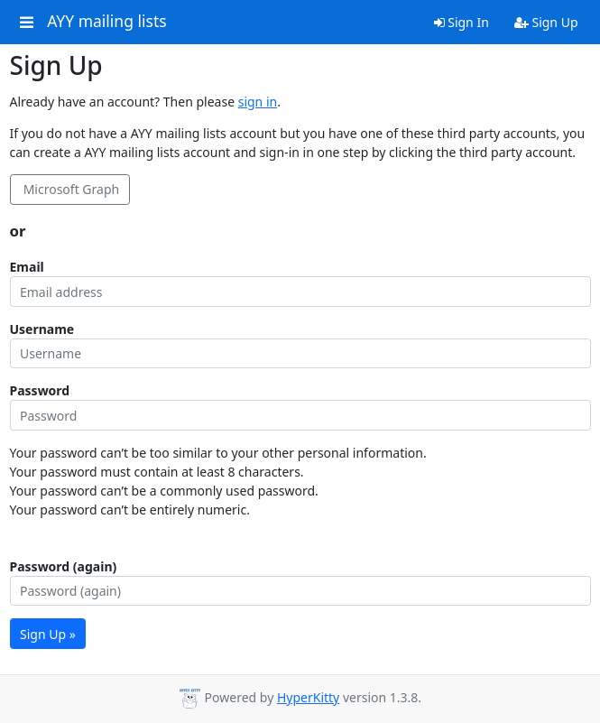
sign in (257, 101)
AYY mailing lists (106, 21)
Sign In (461, 22)
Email (27, 266)
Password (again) (63, 566)
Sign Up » (48, 634)
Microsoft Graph (69, 189)
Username (42, 329)
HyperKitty (308, 697)
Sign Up (546, 22)
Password (40, 390)
